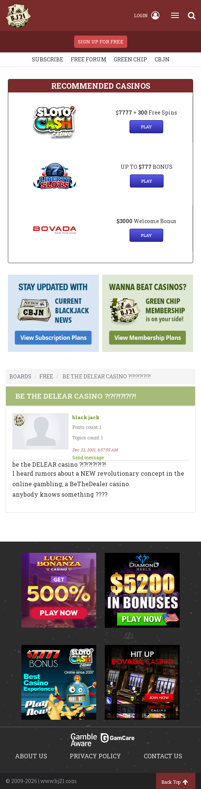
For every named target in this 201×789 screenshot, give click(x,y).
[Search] (191, 15)
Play (146, 127)
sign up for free (101, 41)
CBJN (162, 59)
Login (146, 15)
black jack (86, 417)
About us (31, 756)
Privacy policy (95, 756)
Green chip (130, 59)
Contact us (163, 756)
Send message (88, 457)
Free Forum (88, 59)
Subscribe (47, 59)
